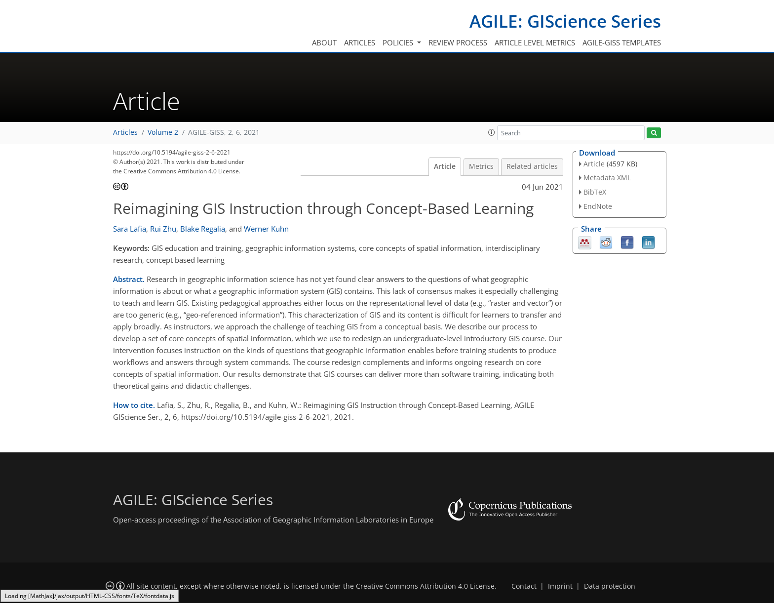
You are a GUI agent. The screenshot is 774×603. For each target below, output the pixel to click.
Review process (457, 42)
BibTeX (594, 192)
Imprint (560, 586)
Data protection (609, 586)
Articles (359, 42)
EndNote (597, 206)
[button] (491, 132)
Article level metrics (535, 42)
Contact (524, 586)
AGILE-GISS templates (621, 42)
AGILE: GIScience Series (565, 21)
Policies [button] (399, 42)
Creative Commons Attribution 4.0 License (425, 586)
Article (445, 166)
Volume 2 (163, 132)
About (324, 42)
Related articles (532, 166)
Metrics (481, 166)
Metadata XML (607, 177)
